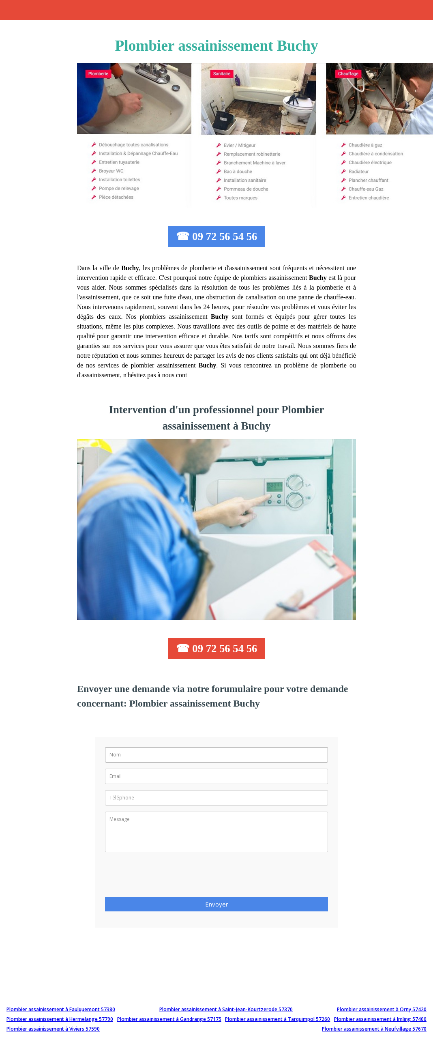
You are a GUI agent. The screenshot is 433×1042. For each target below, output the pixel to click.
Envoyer (216, 904)
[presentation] (166, 877)
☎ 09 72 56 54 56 (216, 236)
